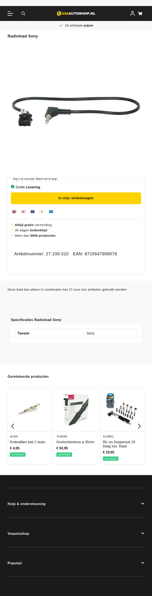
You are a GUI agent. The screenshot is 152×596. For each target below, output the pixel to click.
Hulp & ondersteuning (26, 504)
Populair (15, 563)
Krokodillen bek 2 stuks (27, 442)
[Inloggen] (132, 13)
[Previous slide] (13, 426)
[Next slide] (139, 426)
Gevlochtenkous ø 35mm (76, 442)
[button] (76, 502)
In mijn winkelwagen (75, 198)
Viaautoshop (18, 533)
